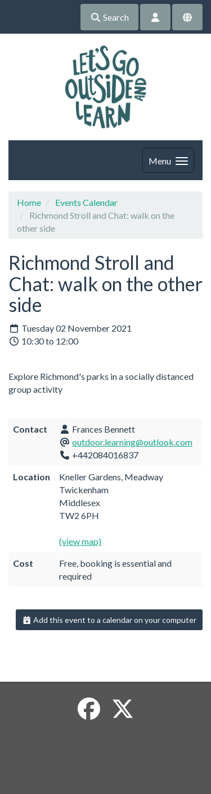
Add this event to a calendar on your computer (109, 620)
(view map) (80, 541)
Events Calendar (86, 202)
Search (109, 17)
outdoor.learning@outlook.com (132, 442)
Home (29, 202)
